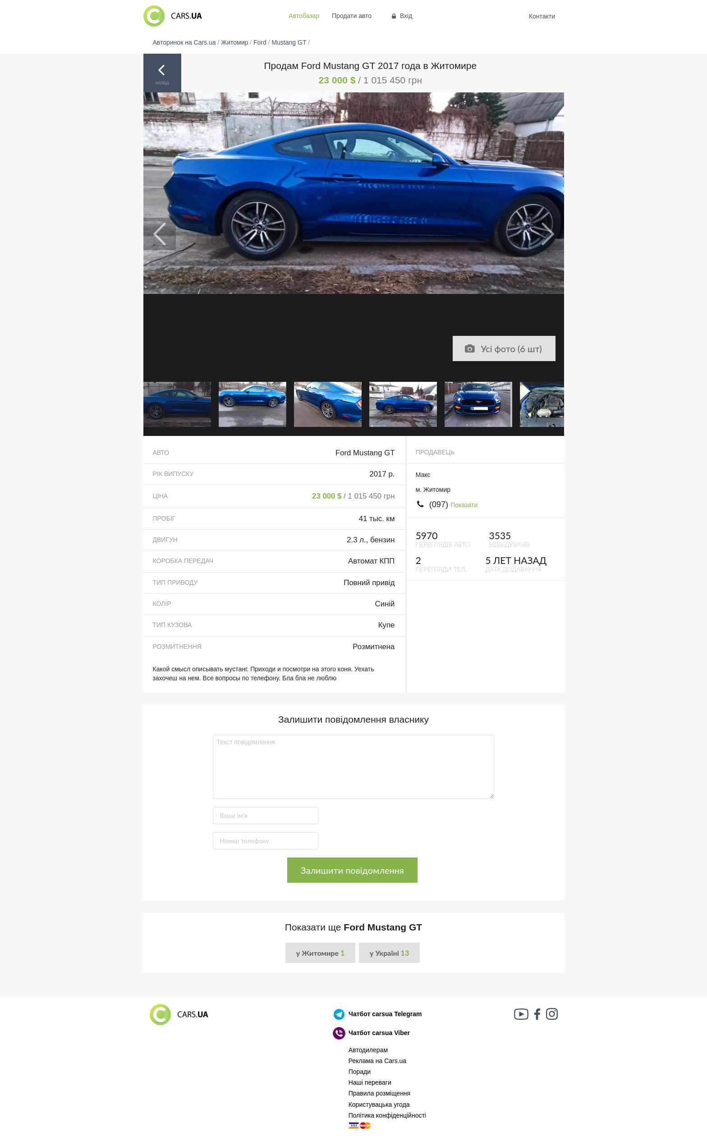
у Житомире (320, 953)
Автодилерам (368, 1050)
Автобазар (304, 15)
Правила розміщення (380, 1093)
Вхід (401, 15)
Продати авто (352, 15)
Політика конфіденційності (387, 1115)
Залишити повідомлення (352, 870)
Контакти (541, 16)
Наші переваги (370, 1082)
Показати (463, 505)
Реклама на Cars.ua (377, 1060)
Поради (360, 1071)
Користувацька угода (379, 1104)
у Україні (389, 953)
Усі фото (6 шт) (503, 348)
